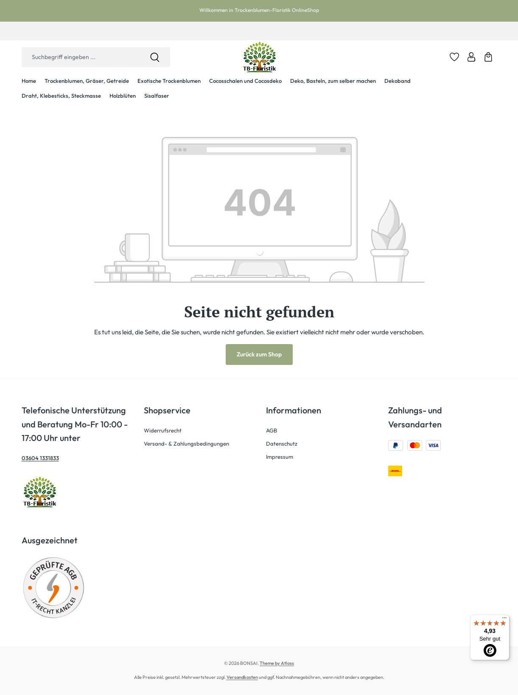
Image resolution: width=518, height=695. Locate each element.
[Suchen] (155, 57)
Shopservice (167, 410)
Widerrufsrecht (163, 430)
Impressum (279, 456)
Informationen (293, 410)
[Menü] (504, 620)
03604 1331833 (40, 458)
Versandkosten (242, 677)
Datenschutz (281, 443)
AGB (271, 430)
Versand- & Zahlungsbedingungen (186, 443)
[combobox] (81, 57)
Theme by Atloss (277, 663)
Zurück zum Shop (259, 354)
